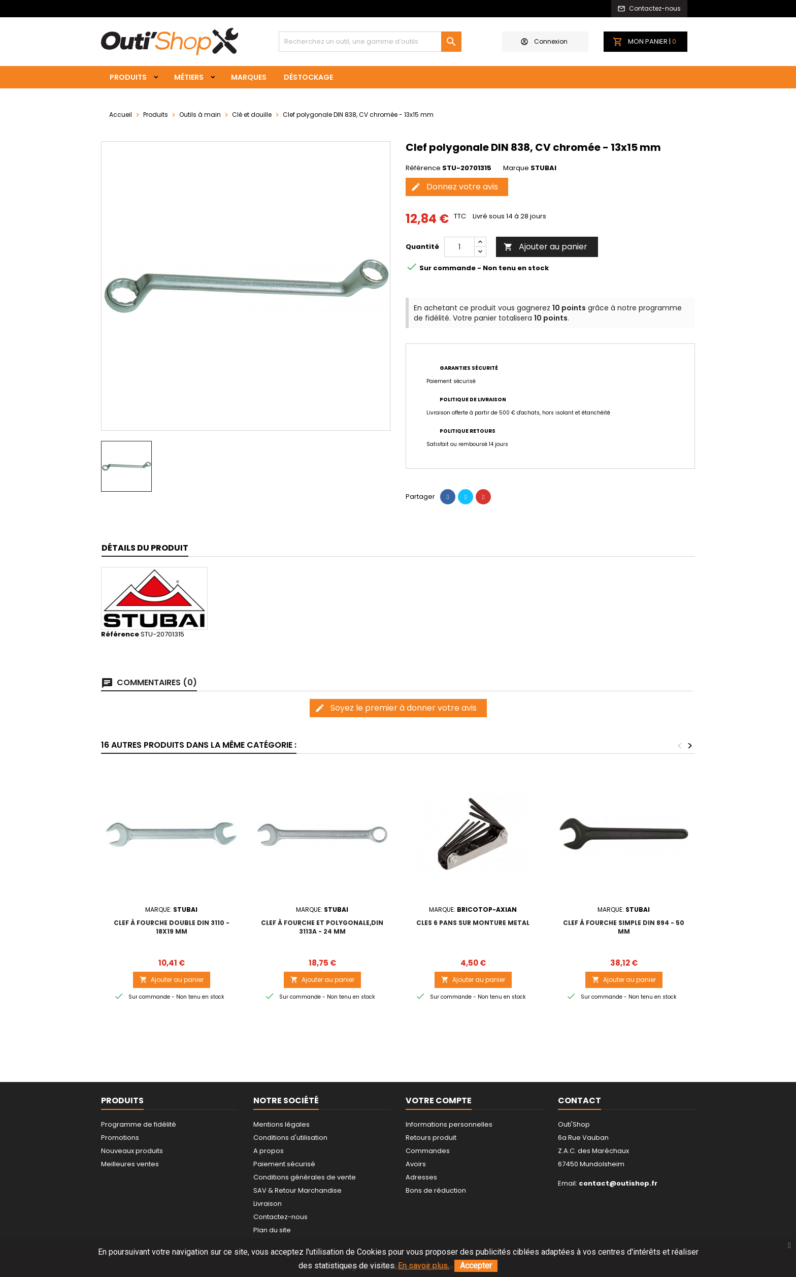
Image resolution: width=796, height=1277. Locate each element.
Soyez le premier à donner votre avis (396, 708)
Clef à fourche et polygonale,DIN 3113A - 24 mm (322, 927)
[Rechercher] (370, 41)
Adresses (421, 1177)
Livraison (267, 1203)
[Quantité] (459, 247)
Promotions (120, 1137)
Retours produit (431, 1137)
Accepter (476, 1265)
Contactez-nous (280, 1217)
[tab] (145, 548)
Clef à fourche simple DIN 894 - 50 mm (623, 927)
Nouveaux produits (132, 1151)
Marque (516, 168)
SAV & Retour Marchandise (297, 1190)
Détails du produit (145, 548)
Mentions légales (281, 1124)
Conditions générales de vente (304, 1177)
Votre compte (439, 1100)
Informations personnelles (449, 1124)
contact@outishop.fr (618, 1183)
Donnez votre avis (454, 187)
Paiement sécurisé (284, 1164)
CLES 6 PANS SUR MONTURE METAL (472, 922)
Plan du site (272, 1230)
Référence (423, 168)
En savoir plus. (423, 1265)
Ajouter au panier (545, 246)
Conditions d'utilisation (290, 1137)
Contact (579, 1100)
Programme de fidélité (138, 1124)
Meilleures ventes (130, 1164)
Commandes (428, 1151)
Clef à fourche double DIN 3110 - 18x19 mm (171, 927)
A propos (268, 1151)
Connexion (544, 41)
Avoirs (416, 1164)
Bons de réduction (436, 1190)
